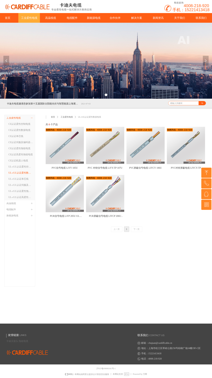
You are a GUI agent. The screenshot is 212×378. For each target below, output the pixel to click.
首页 (53, 117)
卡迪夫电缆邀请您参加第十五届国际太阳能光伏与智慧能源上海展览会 (43, 103)
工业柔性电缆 (67, 117)
